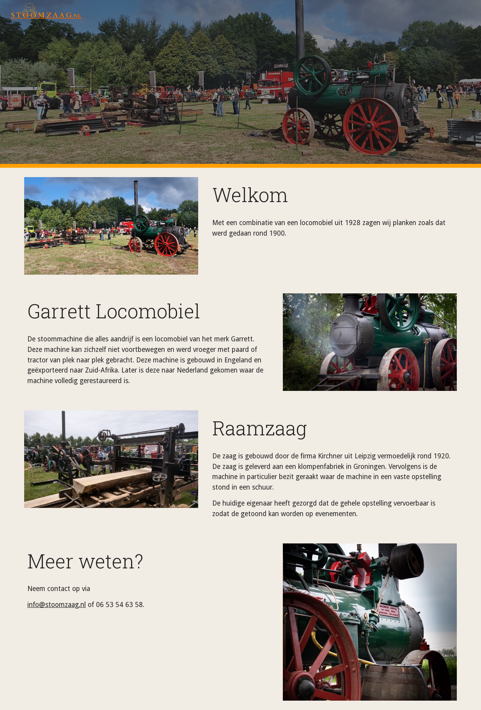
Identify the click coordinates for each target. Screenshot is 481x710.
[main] (333, 194)
